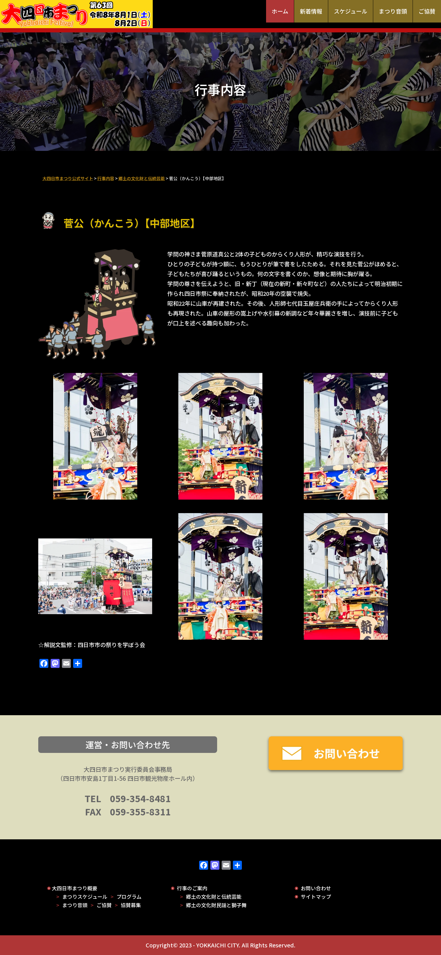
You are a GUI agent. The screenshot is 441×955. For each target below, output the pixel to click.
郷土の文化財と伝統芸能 (214, 896)
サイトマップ (316, 896)
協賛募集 (131, 905)
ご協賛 (426, 11)
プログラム (128, 896)
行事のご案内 (192, 888)
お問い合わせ (316, 888)
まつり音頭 (393, 11)
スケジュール (350, 11)
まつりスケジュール (84, 896)
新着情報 (311, 11)
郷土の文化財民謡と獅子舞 (216, 905)
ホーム (280, 11)
